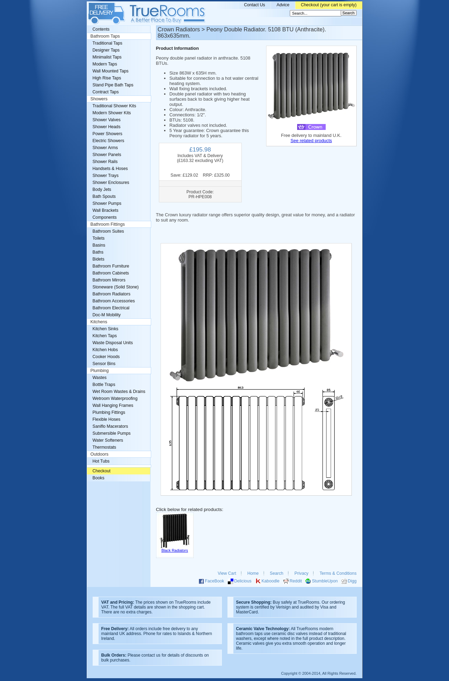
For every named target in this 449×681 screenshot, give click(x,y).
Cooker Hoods (106, 356)
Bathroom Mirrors (109, 280)
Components (105, 217)
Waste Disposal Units (113, 342)
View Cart (227, 573)
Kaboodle (271, 581)
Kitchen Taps (105, 335)
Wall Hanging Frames (113, 405)
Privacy (301, 573)
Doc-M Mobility (107, 314)
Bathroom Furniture (111, 266)
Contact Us (254, 4)
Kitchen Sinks (105, 328)
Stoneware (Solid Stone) (116, 287)
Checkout (102, 471)
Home (253, 573)
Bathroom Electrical (111, 307)
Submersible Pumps (112, 433)
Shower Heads (107, 126)
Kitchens (99, 321)
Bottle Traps (104, 384)
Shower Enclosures (111, 182)
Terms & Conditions (337, 573)
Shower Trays (106, 175)
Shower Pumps (107, 203)
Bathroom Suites (108, 231)
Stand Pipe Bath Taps (113, 85)
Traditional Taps (108, 43)
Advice (283, 4)
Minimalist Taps (107, 57)
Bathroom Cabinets (111, 273)
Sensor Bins (104, 363)
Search (277, 573)
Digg (352, 581)
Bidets (98, 259)
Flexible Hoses (107, 419)
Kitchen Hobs (105, 349)
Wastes (100, 377)
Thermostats (104, 447)
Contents (101, 29)
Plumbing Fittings (109, 412)
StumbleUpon (325, 581)
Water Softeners (108, 440)
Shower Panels (107, 154)
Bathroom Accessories (114, 301)
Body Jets (102, 189)
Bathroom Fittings (108, 224)
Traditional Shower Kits (114, 105)
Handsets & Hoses (110, 168)
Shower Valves (107, 119)
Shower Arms (105, 147)
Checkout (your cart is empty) (329, 4)
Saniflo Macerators (110, 426)
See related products (311, 140)
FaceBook (214, 581)
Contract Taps (106, 92)
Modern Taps (105, 64)
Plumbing (100, 370)
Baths (98, 252)
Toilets (99, 238)
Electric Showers (108, 140)
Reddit (295, 581)
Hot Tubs (101, 461)
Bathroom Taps (105, 36)
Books (98, 477)
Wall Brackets (105, 210)
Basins (99, 245)
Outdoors (100, 454)
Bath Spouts (104, 196)
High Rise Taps (107, 78)
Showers (99, 98)
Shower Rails (105, 161)
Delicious (242, 581)
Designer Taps (106, 50)
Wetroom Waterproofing (115, 398)
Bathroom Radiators (112, 294)
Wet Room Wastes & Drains (119, 391)
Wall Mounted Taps (111, 71)
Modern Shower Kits (112, 112)
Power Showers (108, 133)
